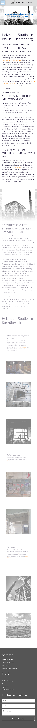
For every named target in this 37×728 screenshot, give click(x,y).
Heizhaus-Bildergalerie (21, 346)
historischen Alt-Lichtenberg (11, 60)
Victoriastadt (17, 167)
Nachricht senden (18, 719)
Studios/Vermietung (15, 553)
